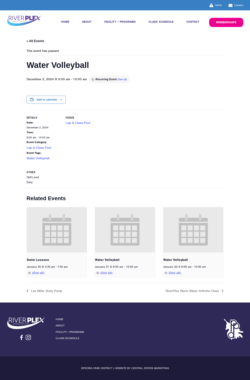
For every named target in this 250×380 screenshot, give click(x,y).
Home (65, 21)
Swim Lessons (38, 260)
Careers (236, 5)
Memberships (226, 22)
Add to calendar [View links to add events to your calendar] (47, 99)
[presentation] (57, 229)
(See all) (122, 79)
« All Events (35, 41)
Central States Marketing (150, 368)
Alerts (215, 5)
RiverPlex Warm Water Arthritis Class (193, 291)
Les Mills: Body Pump (46, 291)
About (87, 21)
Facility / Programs (120, 21)
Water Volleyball (38, 158)
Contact (192, 21)
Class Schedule (161, 21)
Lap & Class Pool (39, 148)
